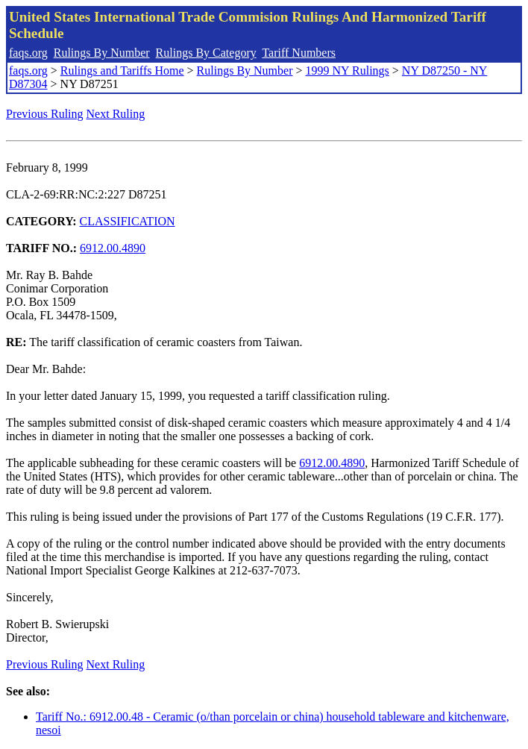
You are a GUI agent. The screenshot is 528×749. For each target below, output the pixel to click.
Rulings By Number (102, 52)
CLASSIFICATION (127, 221)
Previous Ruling (45, 113)
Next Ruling (116, 113)
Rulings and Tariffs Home (122, 70)
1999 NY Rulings (347, 70)
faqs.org (28, 52)
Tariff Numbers (299, 52)
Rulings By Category (206, 52)
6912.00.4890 (112, 248)
